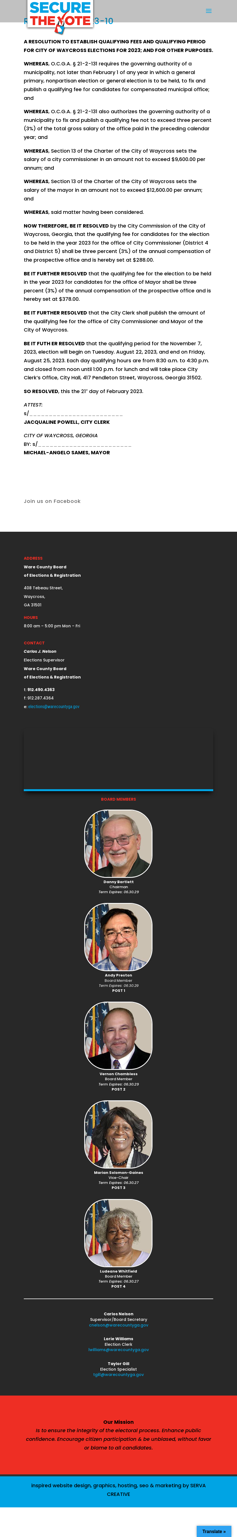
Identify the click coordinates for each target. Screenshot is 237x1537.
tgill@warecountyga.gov (118, 1374)
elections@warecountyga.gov (53, 706)
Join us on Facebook (52, 501)
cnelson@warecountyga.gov (118, 1325)
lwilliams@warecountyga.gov (118, 1349)
